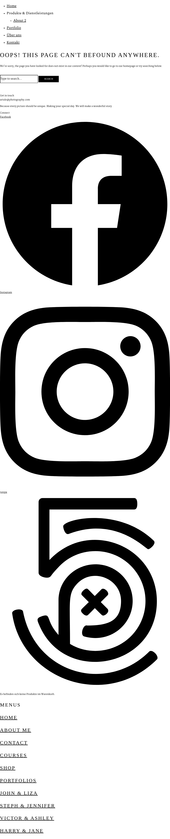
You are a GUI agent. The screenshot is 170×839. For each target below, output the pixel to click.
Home (11, 6)
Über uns (14, 35)
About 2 (19, 20)
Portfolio (14, 28)
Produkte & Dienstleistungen (30, 13)
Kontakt (13, 42)
